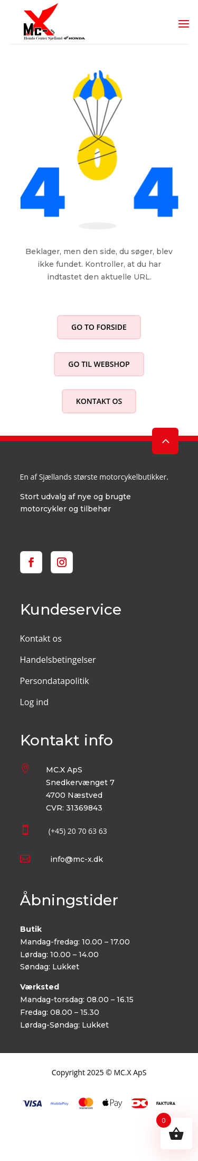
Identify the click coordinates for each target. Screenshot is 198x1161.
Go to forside (99, 327)
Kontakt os (99, 401)
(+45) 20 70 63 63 (78, 831)
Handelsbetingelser (58, 659)
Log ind (34, 702)
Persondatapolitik (54, 681)
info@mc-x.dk (76, 859)
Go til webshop (98, 364)
